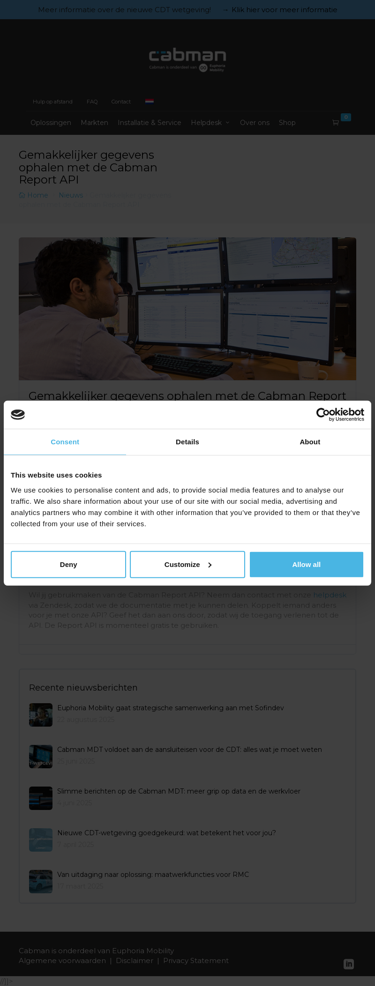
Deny (68, 564)
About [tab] (310, 442)
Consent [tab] (65, 442)
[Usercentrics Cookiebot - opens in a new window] (323, 415)
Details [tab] (187, 442)
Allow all (306, 564)
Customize (188, 564)
